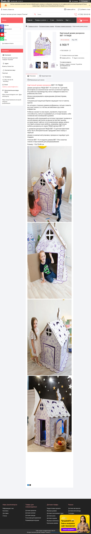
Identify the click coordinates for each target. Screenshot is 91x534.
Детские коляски (30, 513)
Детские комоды (30, 515)
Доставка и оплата (7, 43)
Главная (29, 20)
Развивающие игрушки (32, 520)
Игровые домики (52, 511)
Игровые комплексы (53, 520)
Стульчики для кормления (33, 518)
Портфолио (5, 25)
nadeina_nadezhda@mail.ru (10, 87)
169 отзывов (75, 1)
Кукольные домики (52, 523)
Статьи (4, 32)
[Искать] (35, 14)
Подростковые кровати (54, 508)
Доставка (5, 513)
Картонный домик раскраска (39, 85)
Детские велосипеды (74, 511)
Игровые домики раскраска (63, 26)
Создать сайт (14, 1)
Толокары (71, 513)
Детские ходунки (52, 518)
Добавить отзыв (85, 9)
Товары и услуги (40, 20)
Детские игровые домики (46, 26)
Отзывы (4, 40)
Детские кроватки (30, 510)
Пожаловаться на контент (57, 532)
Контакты (60, 20)
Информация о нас (8, 508)
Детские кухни (51, 516)
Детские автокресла (74, 508)
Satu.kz (53, 530)
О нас (52, 20)
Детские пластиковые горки (55, 513)
